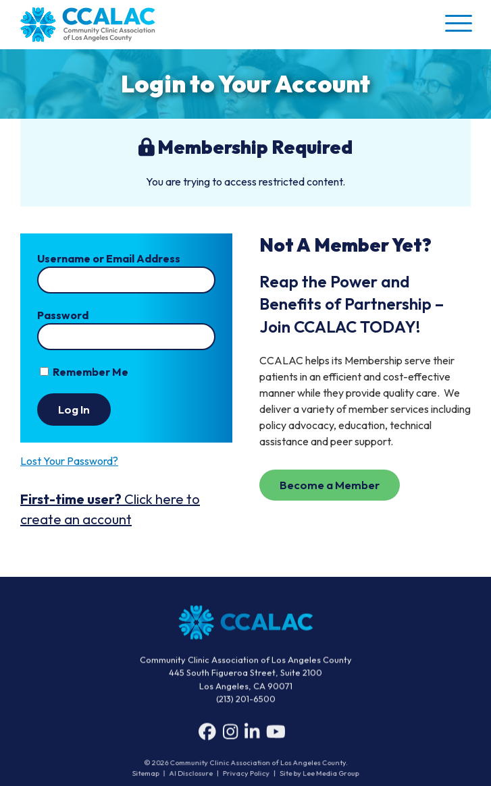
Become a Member (330, 485)
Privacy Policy (246, 773)
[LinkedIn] (251, 735)
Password (62, 315)
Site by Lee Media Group (317, 773)
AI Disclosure (193, 773)
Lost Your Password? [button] (69, 461)
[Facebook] (207, 735)
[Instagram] (230, 735)
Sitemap (148, 773)
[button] (457, 22)
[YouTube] (276, 735)
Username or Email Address (108, 258)
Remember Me (84, 371)
